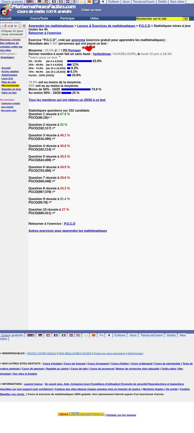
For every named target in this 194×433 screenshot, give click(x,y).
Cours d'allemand (141, 363)
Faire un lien (9, 92)
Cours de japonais (33, 368)
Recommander (10, 85)
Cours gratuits (12, 335)
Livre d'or (7, 78)
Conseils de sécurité (134, 384)
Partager (74, 50)
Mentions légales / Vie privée (160, 389)
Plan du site (9, 82)
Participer (67, 18)
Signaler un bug (11, 89)
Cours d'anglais (52, 363)
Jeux (132, 335)
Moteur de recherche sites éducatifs (137, 368)
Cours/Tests (39, 18)
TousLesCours (152, 335)
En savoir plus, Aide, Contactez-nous (67, 384)
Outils (171, 335)
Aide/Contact (9, 74)
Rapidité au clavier (57, 368)
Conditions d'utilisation (105, 384)
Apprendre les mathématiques (50, 26)
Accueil (5, 18)
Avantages (7, 57)
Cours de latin (79, 368)
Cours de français (75, 363)
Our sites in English (25, 373)
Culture (119, 335)
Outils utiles (169, 368)
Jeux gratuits (7, 107)
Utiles (94, 18)
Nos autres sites (8, 110)
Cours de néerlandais (167, 363)
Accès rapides (10, 71)
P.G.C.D (144, 26)
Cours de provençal (102, 368)
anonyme (78, 40)
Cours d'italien (120, 363)
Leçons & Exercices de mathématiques (106, 26)
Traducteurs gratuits (10, 103)
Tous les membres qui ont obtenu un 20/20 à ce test (66, 100)
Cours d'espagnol (98, 363)
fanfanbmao (102, 54)
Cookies (185, 389)
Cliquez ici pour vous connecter (12, 32)
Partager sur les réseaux (121, 415)
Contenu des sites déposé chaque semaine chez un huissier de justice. (98, 389)
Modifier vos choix (12, 394)
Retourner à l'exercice (44, 33)
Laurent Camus (33, 384)
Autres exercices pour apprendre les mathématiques (67, 230)
